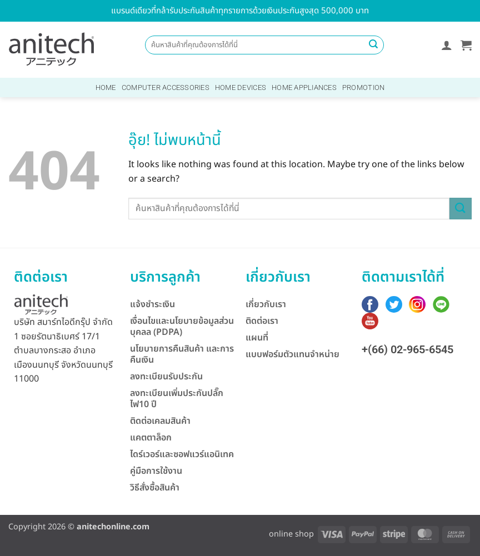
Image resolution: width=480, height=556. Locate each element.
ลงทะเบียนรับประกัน (166, 376)
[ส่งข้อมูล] (373, 45)
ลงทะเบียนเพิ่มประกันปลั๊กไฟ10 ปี (176, 399)
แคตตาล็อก (151, 437)
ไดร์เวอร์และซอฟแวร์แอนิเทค (182, 454)
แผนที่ (257, 337)
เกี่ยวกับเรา (266, 304)
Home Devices (240, 87)
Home (106, 87)
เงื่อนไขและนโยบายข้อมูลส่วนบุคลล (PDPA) (182, 326)
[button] (446, 45)
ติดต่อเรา (262, 321)
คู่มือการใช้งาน (156, 471)
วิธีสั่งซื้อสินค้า (154, 487)
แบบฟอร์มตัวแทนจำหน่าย (292, 354)
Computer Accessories (165, 87)
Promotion (363, 87)
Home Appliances (304, 87)
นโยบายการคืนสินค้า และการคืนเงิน (182, 354)
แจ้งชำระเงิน (152, 304)
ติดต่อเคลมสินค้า (160, 421)
